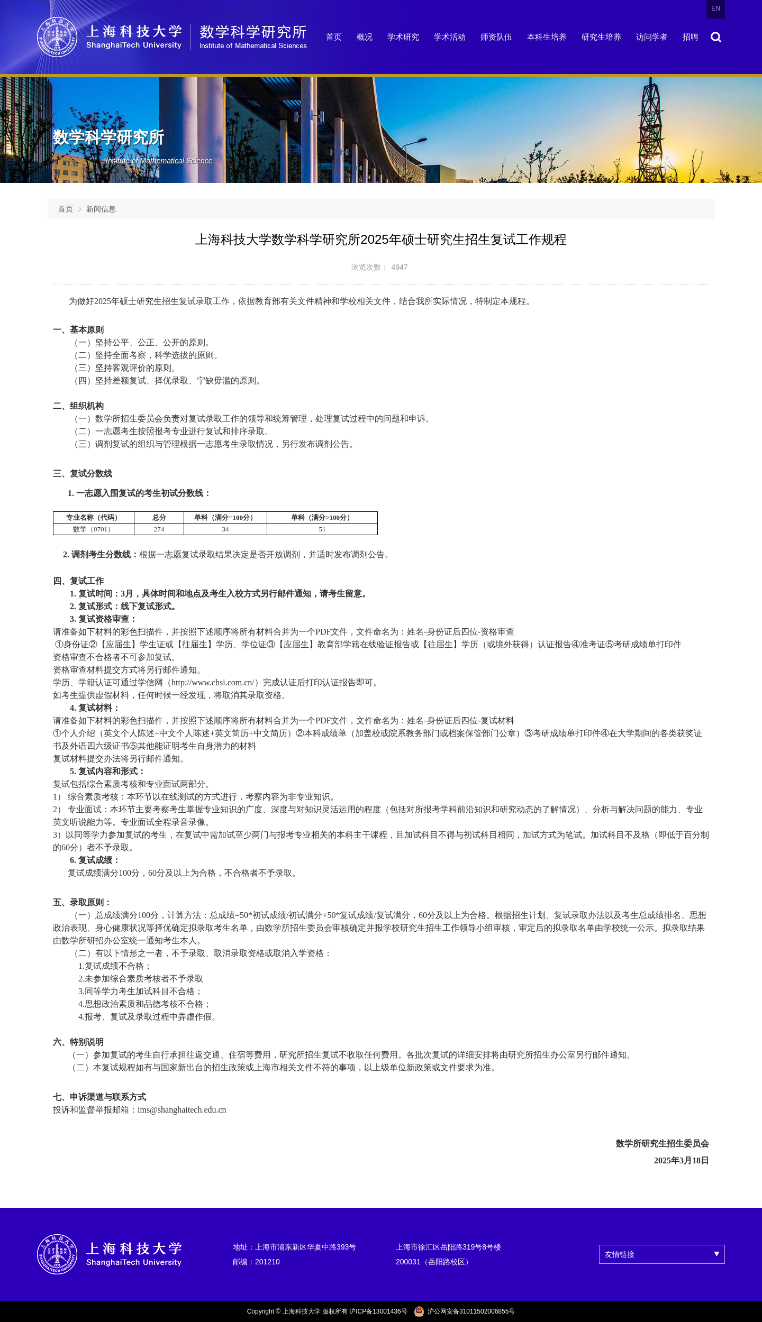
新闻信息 (101, 209)
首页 (65, 209)
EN (715, 8)
